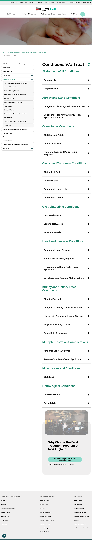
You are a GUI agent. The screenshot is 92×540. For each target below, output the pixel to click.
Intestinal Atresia (9, 110)
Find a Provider (44, 504)
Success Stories (7, 141)
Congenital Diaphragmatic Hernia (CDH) (15, 83)
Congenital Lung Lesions (11, 91)
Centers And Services (13, 52)
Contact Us (13, 2)
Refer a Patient (78, 500)
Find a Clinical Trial (45, 524)
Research (5, 137)
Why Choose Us (7, 71)
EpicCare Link (78, 504)
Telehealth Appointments (47, 528)
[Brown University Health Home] (3, 52)
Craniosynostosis (9, 98)
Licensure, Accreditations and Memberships (15, 144)
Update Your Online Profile (81, 528)
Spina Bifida (7, 125)
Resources (6, 148)
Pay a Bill (39, 2)
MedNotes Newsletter (80, 524)
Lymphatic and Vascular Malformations (15, 114)
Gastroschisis (8, 106)
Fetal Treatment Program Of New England (34, 52)
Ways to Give (49, 2)
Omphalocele (8, 117)
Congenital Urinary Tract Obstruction (15, 94)
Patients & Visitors (48, 14)
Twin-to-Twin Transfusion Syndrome (15, 121)
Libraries (76, 520)
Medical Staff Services (80, 512)
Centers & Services (29, 14)
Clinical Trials (23, 2)
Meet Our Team (7, 133)
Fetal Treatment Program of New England (15, 64)
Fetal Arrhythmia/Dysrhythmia (13, 102)
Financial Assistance (45, 512)
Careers (31, 2)
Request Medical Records (47, 520)
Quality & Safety (5, 512)
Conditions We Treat (9, 79)
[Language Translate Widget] (75, 2)
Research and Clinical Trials (81, 516)
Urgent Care (61, 2)
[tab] (66, 80)
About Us (3, 500)
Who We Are (6, 67)
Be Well (74, 14)
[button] (88, 80)
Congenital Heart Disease (11, 87)
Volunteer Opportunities (8, 508)
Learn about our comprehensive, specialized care (65, 459)
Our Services (7, 75)
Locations (62, 14)
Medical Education (79, 508)
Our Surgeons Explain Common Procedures (15, 129)
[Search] (83, 14)
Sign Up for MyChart (45, 516)
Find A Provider (12, 14)
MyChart (87, 2)
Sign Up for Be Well (45, 532)
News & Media (5, 516)
